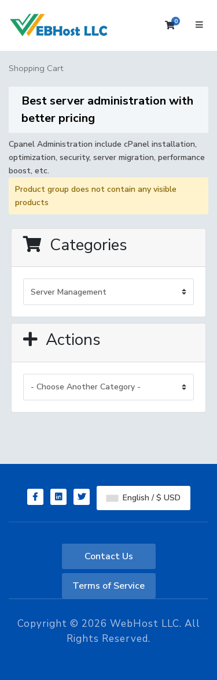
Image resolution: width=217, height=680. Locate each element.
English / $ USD (143, 497)
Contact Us (108, 556)
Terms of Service (108, 585)
